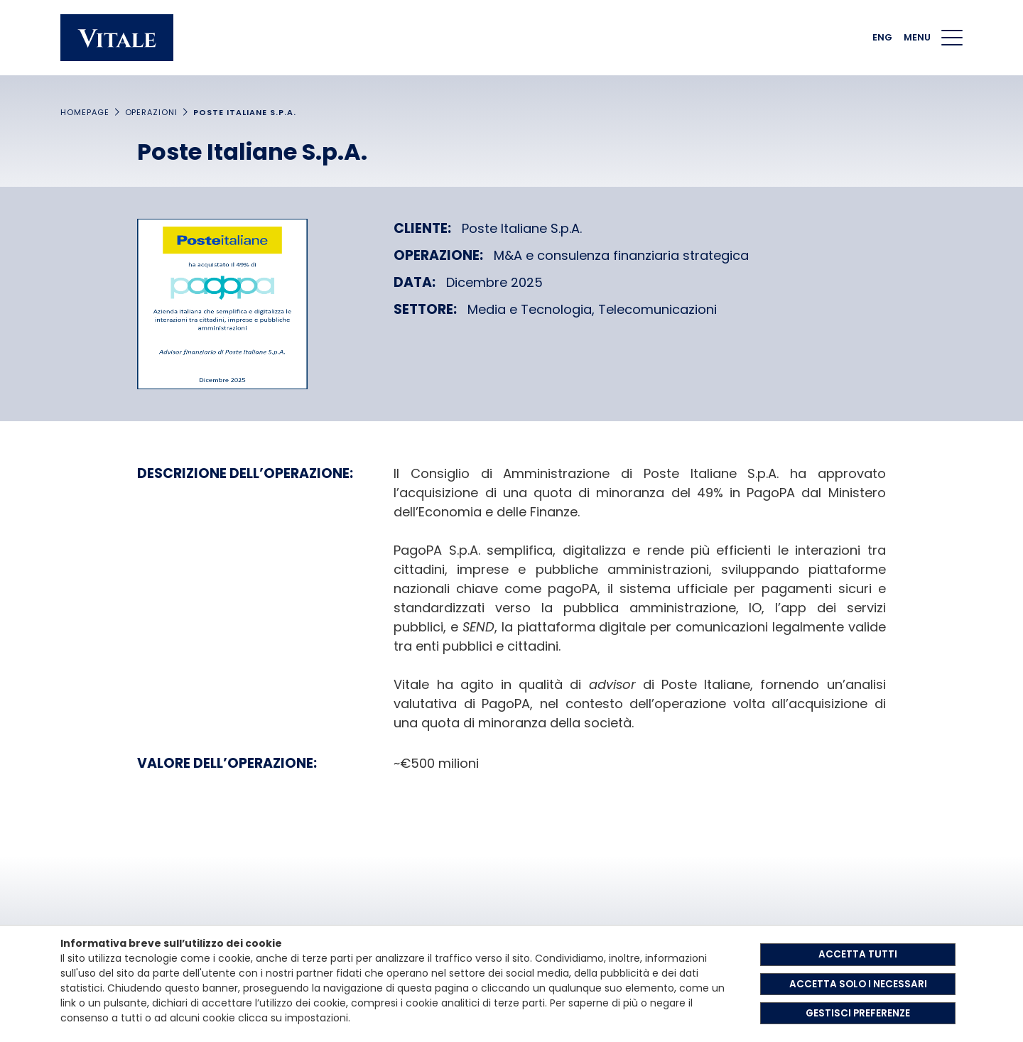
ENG (882, 37)
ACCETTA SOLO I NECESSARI (858, 983)
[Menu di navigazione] (952, 37)
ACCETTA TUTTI (857, 953)
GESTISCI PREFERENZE (858, 1013)
